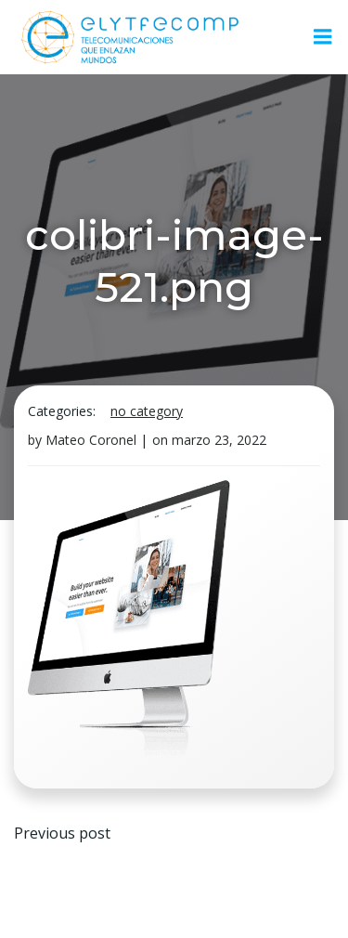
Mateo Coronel (90, 440)
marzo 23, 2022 (219, 440)
